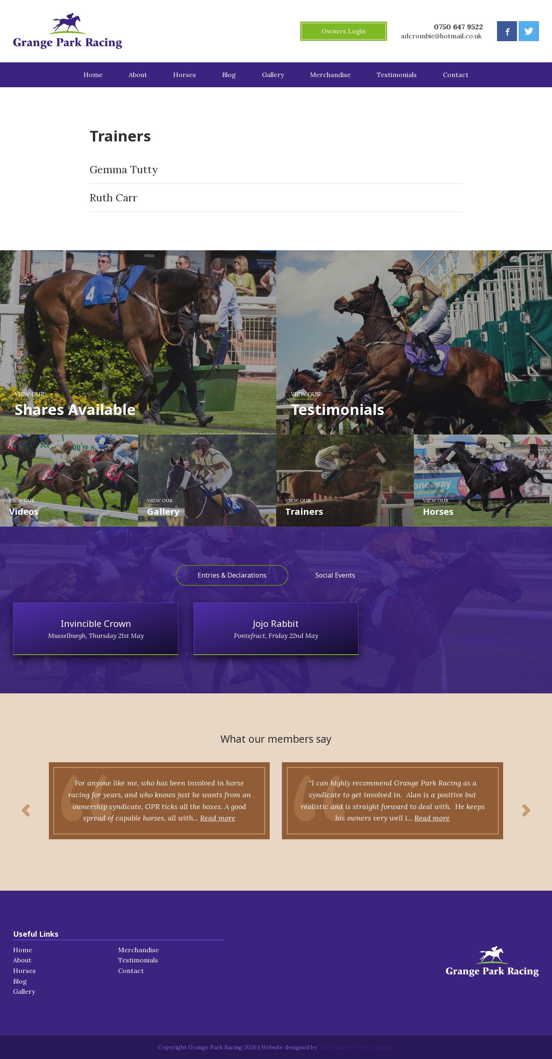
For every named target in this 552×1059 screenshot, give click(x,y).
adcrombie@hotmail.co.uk (441, 36)
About (138, 75)
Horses (184, 75)
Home (93, 75)
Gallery (273, 75)
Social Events (335, 575)
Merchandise (330, 75)
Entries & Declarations (232, 575)
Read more (200, 818)
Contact (455, 75)
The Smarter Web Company (356, 1047)
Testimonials (397, 75)
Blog (229, 75)
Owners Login (343, 31)
